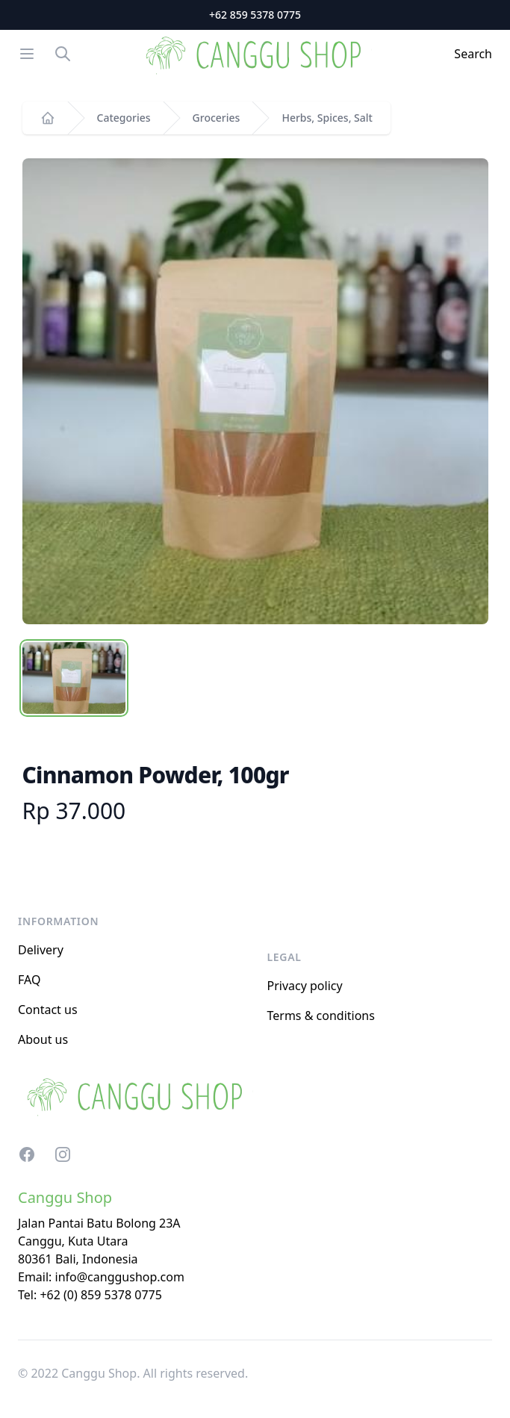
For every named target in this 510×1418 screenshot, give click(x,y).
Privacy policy (305, 985)
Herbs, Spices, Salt (327, 118)
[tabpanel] (255, 391)
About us (43, 1039)
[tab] (73, 678)
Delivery (40, 950)
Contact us (48, 1009)
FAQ (29, 979)
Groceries (216, 118)
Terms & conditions (321, 1015)
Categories (124, 118)
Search (473, 54)
